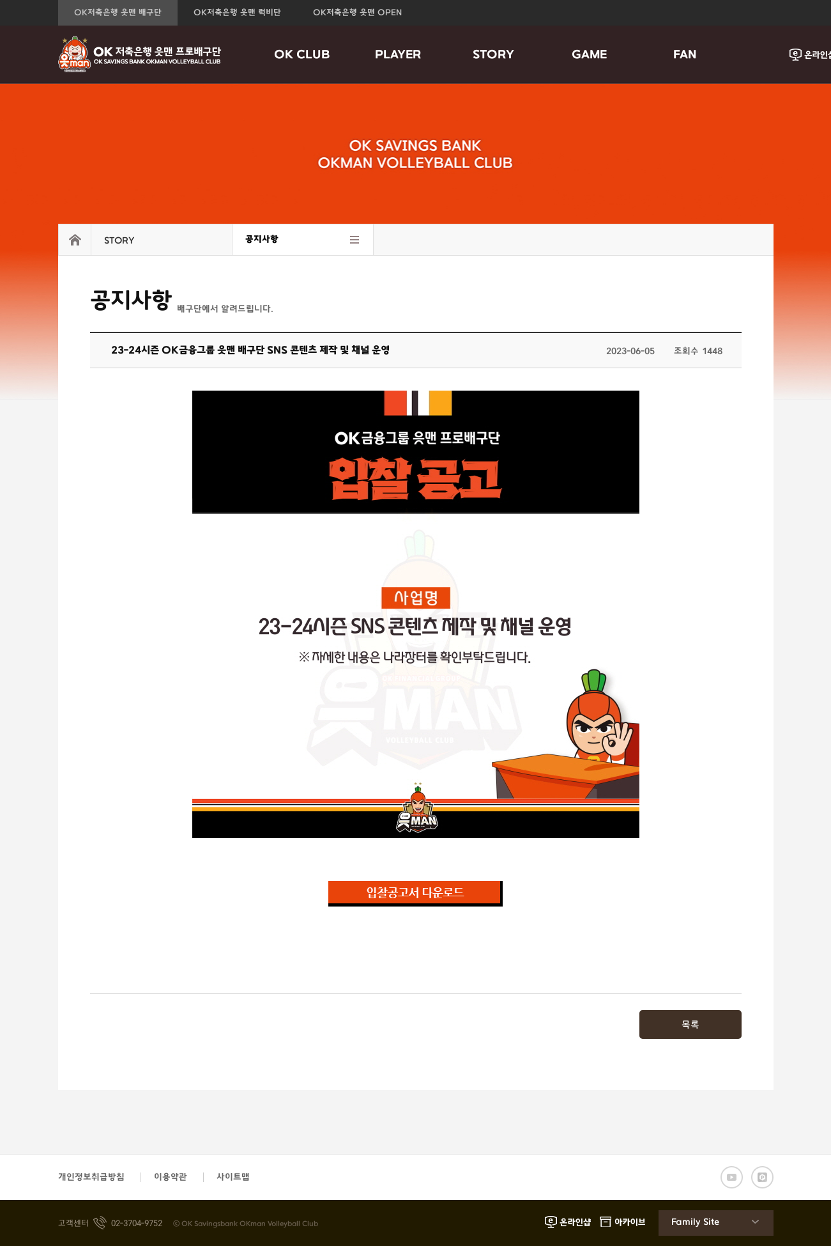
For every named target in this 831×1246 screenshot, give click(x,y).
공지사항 (261, 239)
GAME (589, 55)
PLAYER (398, 55)
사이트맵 (233, 1177)
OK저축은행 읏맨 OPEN (357, 12)
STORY (493, 55)
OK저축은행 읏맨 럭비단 (237, 12)
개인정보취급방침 (91, 1177)
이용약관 (170, 1177)
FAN (685, 55)
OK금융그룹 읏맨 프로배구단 (140, 54)
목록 (690, 1025)
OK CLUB (302, 55)
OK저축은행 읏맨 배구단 (118, 12)
